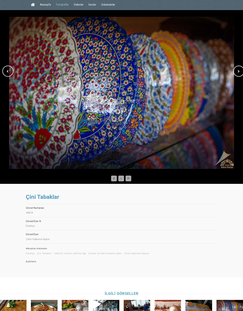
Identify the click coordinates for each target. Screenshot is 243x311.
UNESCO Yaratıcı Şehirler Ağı (70, 253)
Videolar (78, 4)
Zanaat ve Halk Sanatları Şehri (105, 253)
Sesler (92, 4)
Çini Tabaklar (44, 253)
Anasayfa (45, 4)
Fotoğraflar (62, 4)
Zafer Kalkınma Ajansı (136, 253)
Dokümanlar (108, 4)
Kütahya (30, 253)
